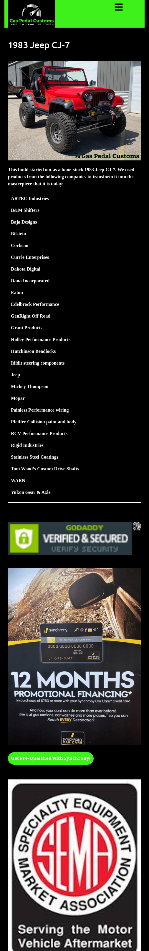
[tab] (119, 7)
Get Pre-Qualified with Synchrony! (51, 758)
